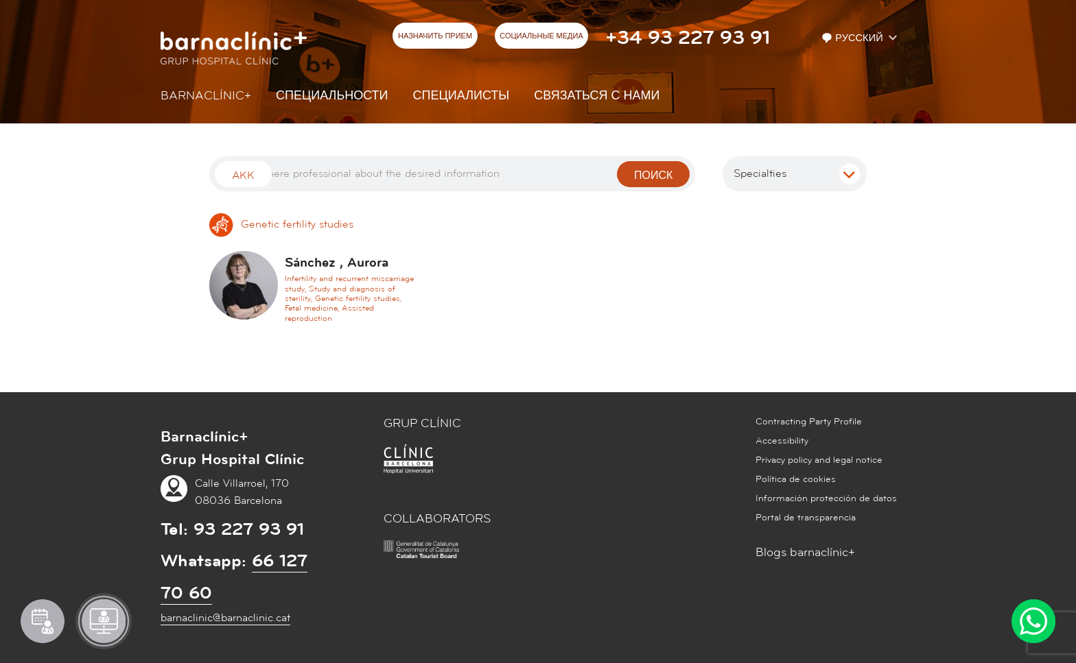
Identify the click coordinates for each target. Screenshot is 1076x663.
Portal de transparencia (806, 517)
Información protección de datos (826, 498)
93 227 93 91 (249, 529)
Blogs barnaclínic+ (805, 552)
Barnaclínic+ (206, 96)
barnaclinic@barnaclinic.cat (225, 618)
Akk (243, 175)
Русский (853, 37)
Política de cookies (796, 479)
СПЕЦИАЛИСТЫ (461, 96)
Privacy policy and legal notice (819, 460)
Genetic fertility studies (281, 224)
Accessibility (782, 441)
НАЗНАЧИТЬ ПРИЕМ (435, 36)
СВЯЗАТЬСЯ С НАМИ (596, 96)
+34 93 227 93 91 (687, 37)
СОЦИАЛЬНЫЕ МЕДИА (541, 36)
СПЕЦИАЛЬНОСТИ (332, 96)
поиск (653, 175)
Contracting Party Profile (809, 421)
